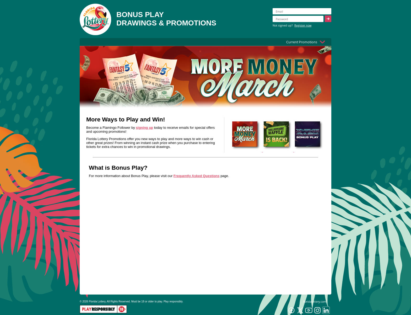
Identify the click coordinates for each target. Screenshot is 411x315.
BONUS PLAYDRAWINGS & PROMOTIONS (166, 18)
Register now (302, 25)
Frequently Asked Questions (197, 176)
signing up (144, 128)
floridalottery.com (314, 301)
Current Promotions (301, 42)
